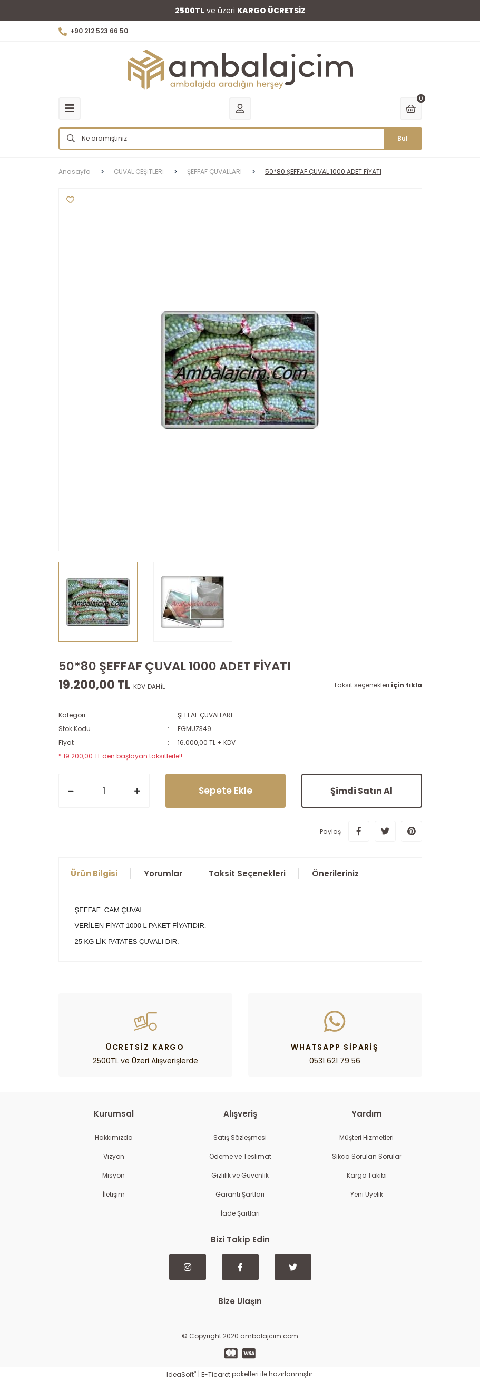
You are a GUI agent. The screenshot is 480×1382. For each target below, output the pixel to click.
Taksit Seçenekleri (247, 873)
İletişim (114, 1194)
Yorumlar (163, 873)
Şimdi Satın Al (361, 791)
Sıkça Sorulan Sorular (366, 1156)
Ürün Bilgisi (94, 873)
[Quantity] (104, 790)
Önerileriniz (335, 873)
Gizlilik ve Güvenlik (240, 1175)
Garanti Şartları (240, 1194)
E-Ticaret (215, 1374)
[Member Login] (240, 108)
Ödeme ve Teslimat (240, 1156)
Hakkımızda (114, 1137)
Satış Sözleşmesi (240, 1137)
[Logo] (240, 70)
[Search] (240, 138)
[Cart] (411, 108)
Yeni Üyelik (366, 1194)
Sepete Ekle (225, 790)
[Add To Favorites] (70, 200)
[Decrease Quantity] (71, 790)
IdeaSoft (181, 1374)
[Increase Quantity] (137, 790)
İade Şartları (240, 1213)
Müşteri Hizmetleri (366, 1137)
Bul (402, 138)
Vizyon (113, 1156)
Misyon (113, 1175)
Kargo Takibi (367, 1175)
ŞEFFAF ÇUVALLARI (205, 714)
